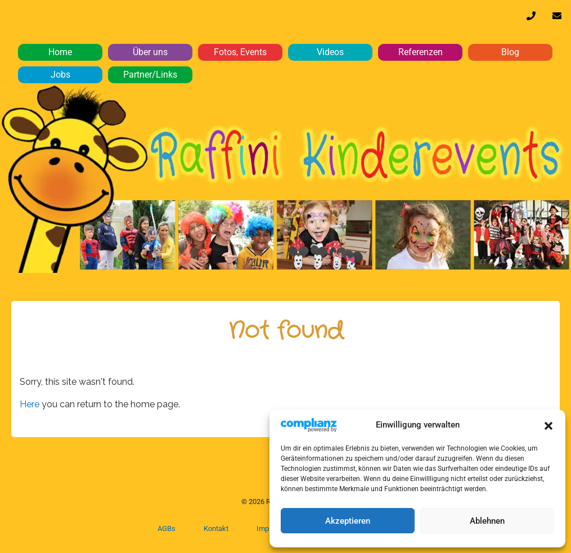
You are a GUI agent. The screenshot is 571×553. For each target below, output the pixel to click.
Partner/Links (150, 74)
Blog (510, 52)
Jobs (60, 74)
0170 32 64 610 (531, 19)
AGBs (167, 528)
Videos (330, 52)
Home (60, 52)
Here (31, 404)
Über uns (150, 52)
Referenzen (420, 52)
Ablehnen (487, 521)
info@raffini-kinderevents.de (556, 19)
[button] (548, 424)
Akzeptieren (347, 521)
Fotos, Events (240, 52)
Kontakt (216, 528)
